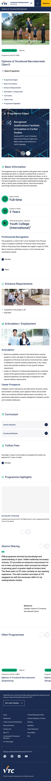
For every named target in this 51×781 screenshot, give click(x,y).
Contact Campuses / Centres (36, 718)
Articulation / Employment (12, 92)
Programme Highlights (11, 103)
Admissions (7, 718)
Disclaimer (30, 725)
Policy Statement (32, 729)
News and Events (8, 725)
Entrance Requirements (11, 88)
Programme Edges (10, 80)
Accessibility (31, 732)
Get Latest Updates (14, 703)
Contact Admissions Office (35, 715)
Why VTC (6, 732)
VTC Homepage (8, 741)
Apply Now (46, 3)
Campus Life (7, 729)
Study (5, 715)
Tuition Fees (7, 99)
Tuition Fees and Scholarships (12, 722)
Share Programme (10, 71)
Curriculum (7, 96)
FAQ (28, 736)
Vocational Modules (10, 433)
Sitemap (30, 722)
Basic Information (9, 84)
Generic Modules (9, 425)
